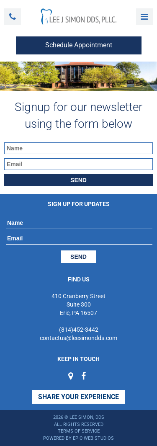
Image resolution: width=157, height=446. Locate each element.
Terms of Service (79, 431)
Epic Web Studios (93, 438)
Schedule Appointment (78, 45)
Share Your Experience (78, 397)
